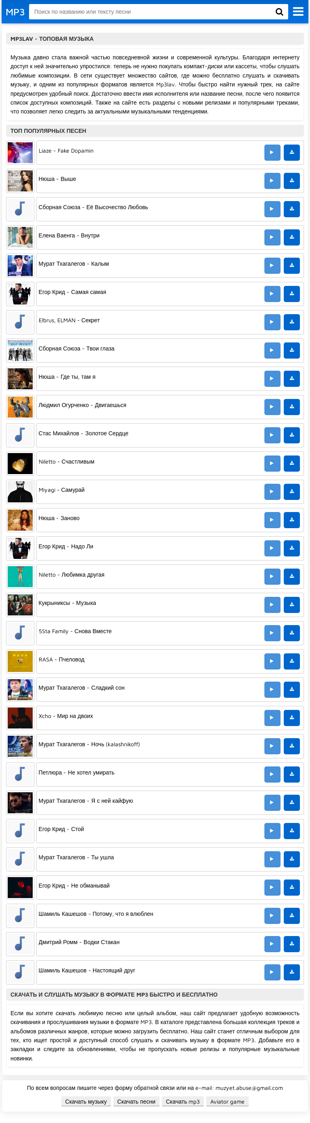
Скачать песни (136, 1101)
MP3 (15, 11)
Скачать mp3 (183, 1101)
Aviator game (227, 1101)
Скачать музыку (86, 1101)
